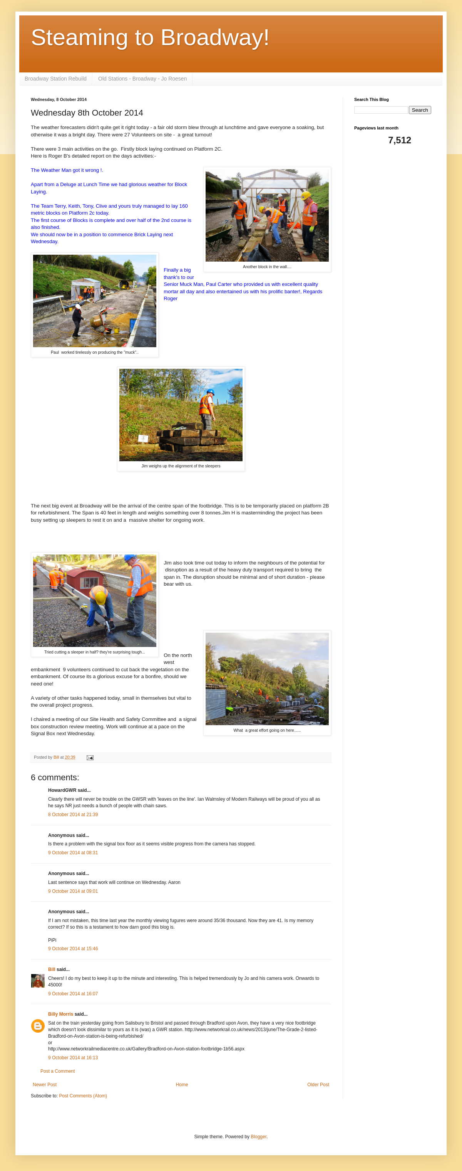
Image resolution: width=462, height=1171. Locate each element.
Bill (51, 969)
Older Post (318, 1084)
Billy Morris (60, 1014)
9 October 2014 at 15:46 (73, 948)
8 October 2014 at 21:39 (73, 814)
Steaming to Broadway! (150, 37)
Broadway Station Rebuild (56, 79)
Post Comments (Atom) (83, 1096)
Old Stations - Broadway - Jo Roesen (142, 79)
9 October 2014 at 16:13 (73, 1057)
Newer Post (45, 1084)
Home (182, 1084)
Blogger (258, 1136)
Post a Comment (57, 1071)
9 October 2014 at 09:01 (73, 891)
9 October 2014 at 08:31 (73, 852)
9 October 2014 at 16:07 (73, 993)
